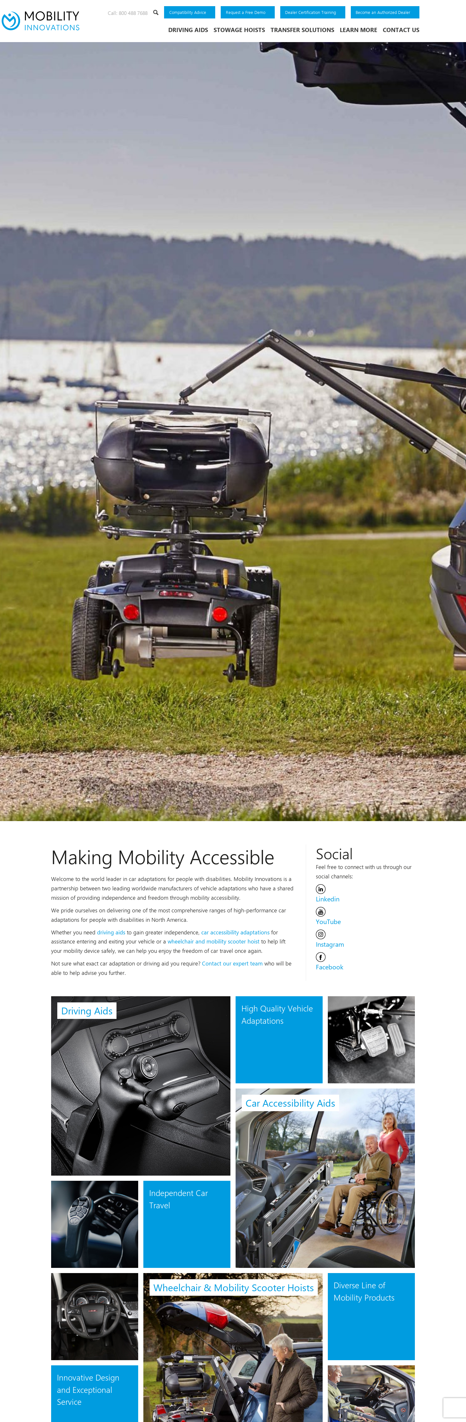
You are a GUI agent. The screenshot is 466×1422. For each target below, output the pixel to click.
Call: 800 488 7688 (128, 12)
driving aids (111, 928)
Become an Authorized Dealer (383, 12)
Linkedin (327, 890)
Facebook (329, 958)
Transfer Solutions (302, 30)
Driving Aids (188, 30)
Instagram (330, 935)
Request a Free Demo (245, 12)
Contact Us (401, 30)
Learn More (358, 30)
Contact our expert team (232, 959)
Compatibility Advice (187, 12)
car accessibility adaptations (235, 928)
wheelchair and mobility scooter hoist (214, 937)
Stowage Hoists (239, 30)
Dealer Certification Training (310, 12)
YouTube (328, 912)
